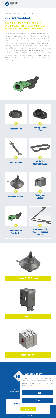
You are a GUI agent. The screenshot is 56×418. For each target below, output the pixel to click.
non (38, 400)
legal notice (22, 416)
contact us (28, 409)
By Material (19, 13)
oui (38, 393)
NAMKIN (35, 416)
